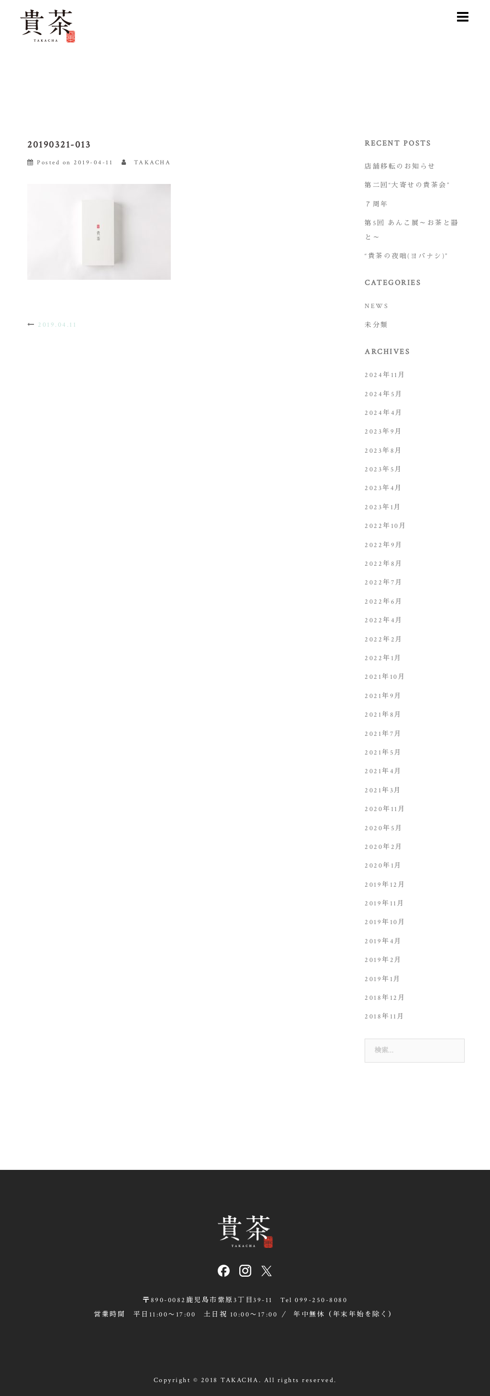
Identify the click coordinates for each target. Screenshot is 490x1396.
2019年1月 (383, 979)
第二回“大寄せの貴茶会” (407, 185)
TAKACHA (152, 163)
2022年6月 (384, 601)
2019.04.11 (57, 324)
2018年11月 (385, 1016)
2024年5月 (384, 394)
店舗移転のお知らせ (400, 166)
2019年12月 (385, 885)
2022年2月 (384, 639)
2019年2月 (383, 960)
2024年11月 (385, 375)
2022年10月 (386, 526)
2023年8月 (384, 450)
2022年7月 (384, 582)
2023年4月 (384, 488)
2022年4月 (384, 620)
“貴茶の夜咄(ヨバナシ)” (406, 256)
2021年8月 (383, 714)
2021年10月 (385, 677)
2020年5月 (384, 828)
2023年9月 (384, 431)
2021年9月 (383, 696)
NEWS (377, 306)
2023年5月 (384, 469)
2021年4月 (383, 771)
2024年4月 (384, 413)
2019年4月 (383, 941)
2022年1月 (383, 658)
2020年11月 (385, 809)
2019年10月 (385, 922)
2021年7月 (383, 734)
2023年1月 (383, 507)
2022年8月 (384, 564)
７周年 (377, 204)
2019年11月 (385, 903)
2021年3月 (383, 790)
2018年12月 (385, 998)
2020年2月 (384, 847)
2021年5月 (383, 752)
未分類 (377, 325)
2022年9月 (384, 545)
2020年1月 (383, 865)
